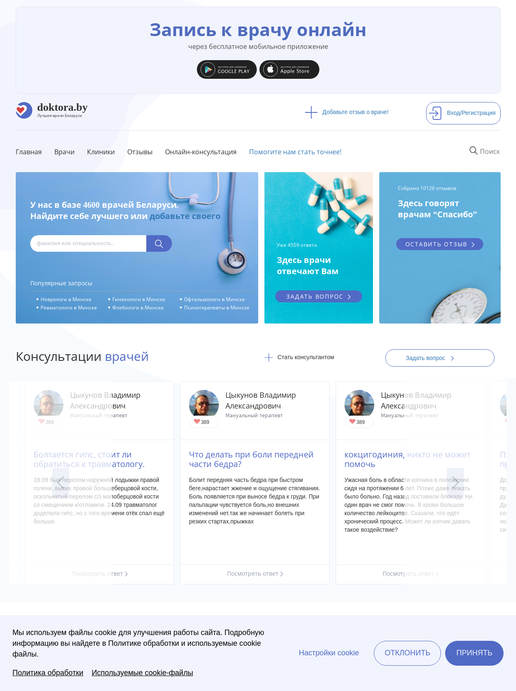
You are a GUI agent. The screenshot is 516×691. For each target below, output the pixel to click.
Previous (61, 482)
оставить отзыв (436, 244)
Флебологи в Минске (138, 307)
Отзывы (140, 151)
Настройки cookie (329, 653)
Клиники (101, 151)
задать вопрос (315, 296)
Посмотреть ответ (255, 573)
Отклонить (407, 653)
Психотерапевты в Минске (217, 307)
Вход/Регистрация (462, 112)
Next (455, 482)
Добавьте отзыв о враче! (347, 112)
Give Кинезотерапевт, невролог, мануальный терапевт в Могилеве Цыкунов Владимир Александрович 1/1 (197, 422)
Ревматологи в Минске (69, 307)
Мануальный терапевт (254, 415)
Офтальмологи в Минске (214, 299)
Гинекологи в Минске (138, 299)
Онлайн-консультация (201, 151)
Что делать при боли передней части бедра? (251, 459)
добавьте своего (185, 216)
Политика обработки (47, 673)
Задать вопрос (432, 358)
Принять (474, 653)
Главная (29, 151)
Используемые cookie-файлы (142, 673)
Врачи (64, 151)
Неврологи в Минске (66, 299)
